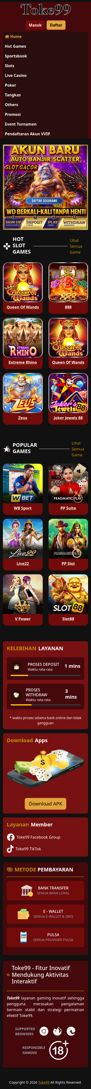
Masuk (35, 25)
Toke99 (44, 1082)
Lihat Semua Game (76, 246)
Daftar (56, 25)
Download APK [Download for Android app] (45, 803)
